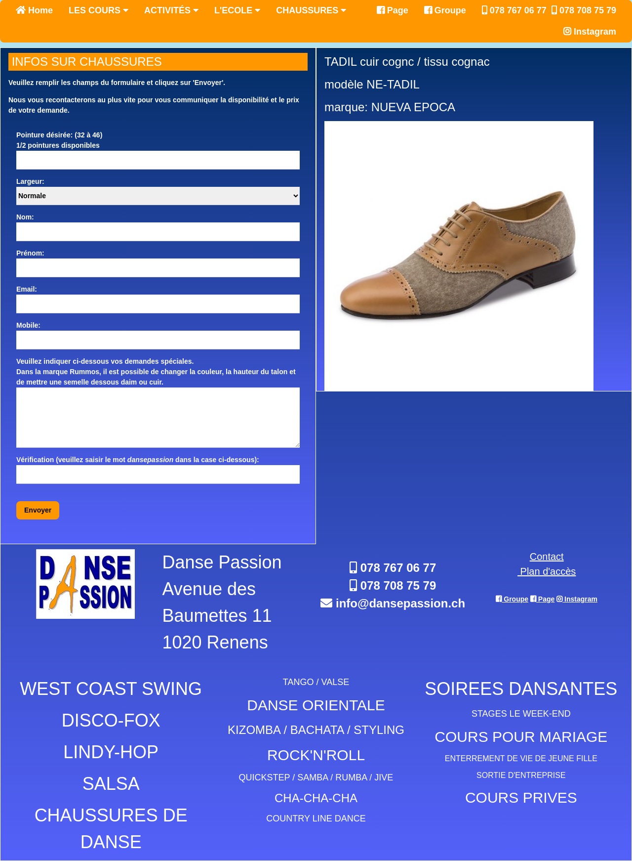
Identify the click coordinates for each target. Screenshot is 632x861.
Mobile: (28, 325)
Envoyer (37, 510)
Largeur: (30, 181)
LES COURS (98, 10)
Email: (26, 289)
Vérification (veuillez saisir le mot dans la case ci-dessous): (137, 460)
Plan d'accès (546, 571)
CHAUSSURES (311, 10)
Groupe (445, 10)
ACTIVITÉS (171, 10)
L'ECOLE (237, 10)
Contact (547, 556)
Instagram (589, 32)
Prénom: (30, 253)
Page (392, 10)
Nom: (25, 217)
